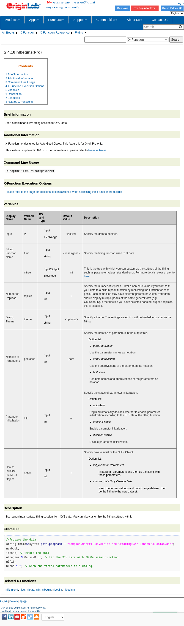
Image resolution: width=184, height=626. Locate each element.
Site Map (5, 611)
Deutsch (13, 601)
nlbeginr (57, 589)
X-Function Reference (55, 32)
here (87, 276)
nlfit (7, 589)
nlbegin (46, 589)
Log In (180, 3)
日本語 (23, 601)
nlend (14, 589)
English (4, 601)
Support (80, 20)
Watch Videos (172, 8)
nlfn (38, 589)
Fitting (79, 32)
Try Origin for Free (145, 8)
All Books (8, 32)
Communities (106, 20)
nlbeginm (69, 589)
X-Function (27, 32)
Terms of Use (34, 611)
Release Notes (97, 150)
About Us (134, 20)
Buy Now (122, 8)
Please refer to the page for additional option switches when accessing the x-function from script (63, 191)
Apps (34, 20)
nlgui (22, 589)
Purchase (56, 20)
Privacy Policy (19, 611)
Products (12, 20)
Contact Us (160, 20)
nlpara (30, 589)
